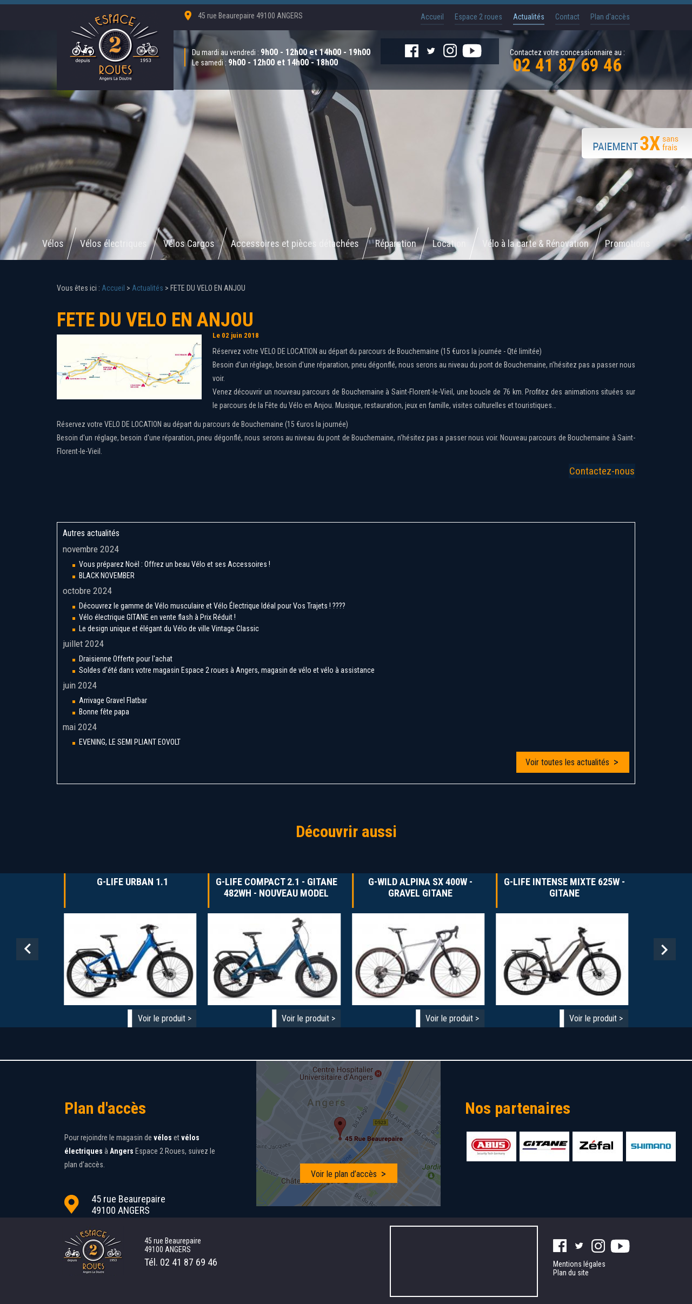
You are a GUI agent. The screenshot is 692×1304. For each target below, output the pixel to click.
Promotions (632, 244)
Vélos (48, 244)
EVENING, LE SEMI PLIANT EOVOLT (130, 742)
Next (665, 950)
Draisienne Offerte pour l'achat (125, 659)
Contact (567, 16)
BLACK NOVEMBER (107, 576)
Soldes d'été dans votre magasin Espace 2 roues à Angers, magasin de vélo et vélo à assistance (227, 670)
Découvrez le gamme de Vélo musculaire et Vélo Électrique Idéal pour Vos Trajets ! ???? (212, 606)
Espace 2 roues (478, 16)
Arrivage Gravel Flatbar (113, 701)
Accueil (432, 16)
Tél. (180, 1261)
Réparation (399, 244)
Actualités (528, 16)
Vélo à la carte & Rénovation (539, 244)
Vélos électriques (110, 244)
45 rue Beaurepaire (250, 15)
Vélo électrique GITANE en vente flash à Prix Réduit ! (157, 617)
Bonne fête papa (104, 712)
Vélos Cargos (187, 244)
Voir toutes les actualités (567, 763)
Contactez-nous (602, 471)
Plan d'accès (610, 16)
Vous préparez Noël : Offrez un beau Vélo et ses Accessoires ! (174, 564)
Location (452, 244)
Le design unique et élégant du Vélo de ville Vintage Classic (169, 629)
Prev (27, 950)
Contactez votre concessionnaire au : (566, 59)
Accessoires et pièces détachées (295, 244)
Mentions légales (579, 1263)
